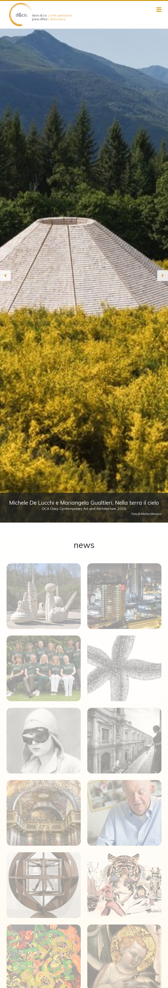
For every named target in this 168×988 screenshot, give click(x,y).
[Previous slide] (5, 275)
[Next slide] (162, 275)
